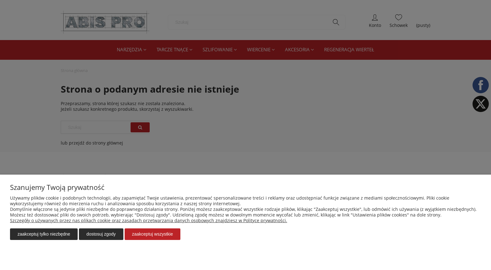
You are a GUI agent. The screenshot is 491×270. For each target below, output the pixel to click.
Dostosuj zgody (101, 234)
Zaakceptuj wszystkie (152, 234)
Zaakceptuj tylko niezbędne (44, 234)
